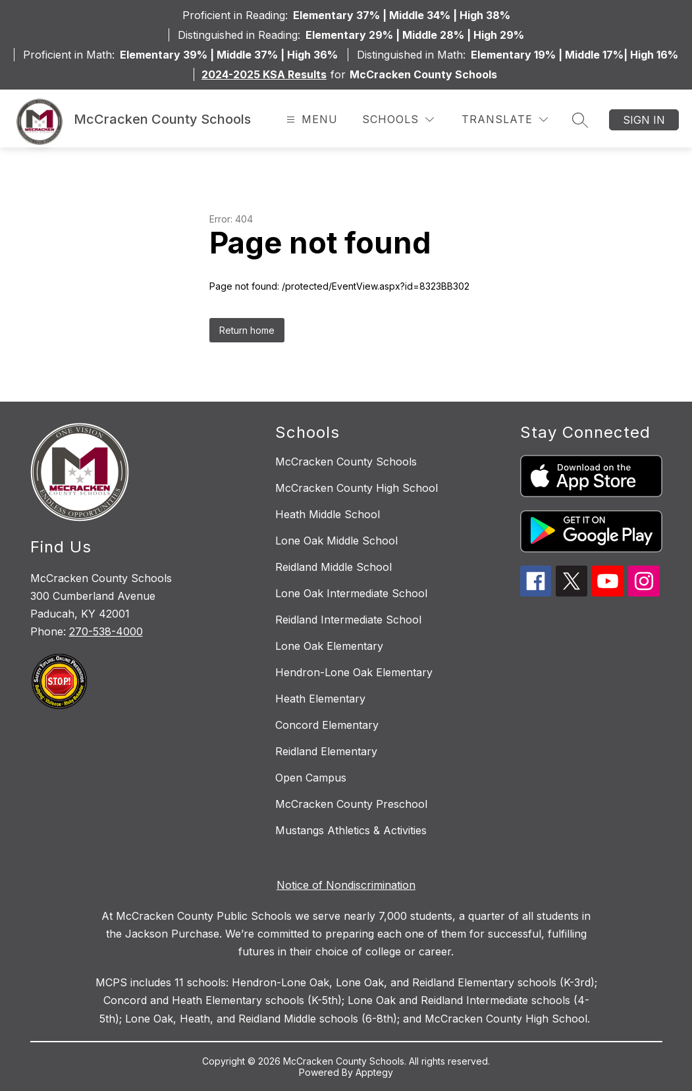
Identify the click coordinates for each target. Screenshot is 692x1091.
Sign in (644, 119)
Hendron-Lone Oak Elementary (354, 672)
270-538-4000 (106, 631)
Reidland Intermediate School (348, 619)
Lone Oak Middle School (336, 540)
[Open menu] (310, 119)
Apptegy (374, 1072)
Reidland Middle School (333, 566)
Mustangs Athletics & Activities (351, 830)
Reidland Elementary (326, 751)
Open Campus (310, 777)
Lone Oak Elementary (329, 645)
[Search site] (580, 120)
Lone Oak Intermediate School (351, 593)
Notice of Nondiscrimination (346, 884)
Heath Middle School (327, 514)
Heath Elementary (320, 698)
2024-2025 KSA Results (264, 74)
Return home (247, 330)
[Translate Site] (504, 119)
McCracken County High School (356, 487)
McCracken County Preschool (351, 804)
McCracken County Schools (346, 461)
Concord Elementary (327, 725)
